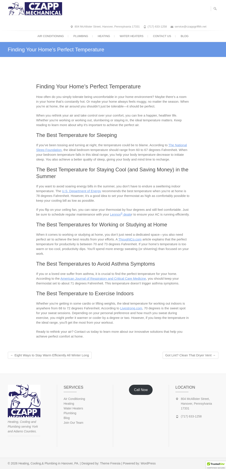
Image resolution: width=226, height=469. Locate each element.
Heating (104, 36)
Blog (184, 36)
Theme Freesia (110, 463)
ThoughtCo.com (130, 239)
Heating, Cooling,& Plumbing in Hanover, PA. (48, 463)
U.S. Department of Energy (81, 191)
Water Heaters (132, 36)
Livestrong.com (131, 308)
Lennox (115, 214)
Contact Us (162, 36)
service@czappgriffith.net (190, 26)
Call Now (141, 390)
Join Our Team (73, 422)
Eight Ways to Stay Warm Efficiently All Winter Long (49, 355)
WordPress (148, 463)
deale (126, 214)
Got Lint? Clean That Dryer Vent (190, 355)
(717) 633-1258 (157, 26)
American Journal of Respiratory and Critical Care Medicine (103, 278)
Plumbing (80, 36)
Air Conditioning (51, 36)
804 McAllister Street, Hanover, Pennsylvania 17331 (107, 26)
